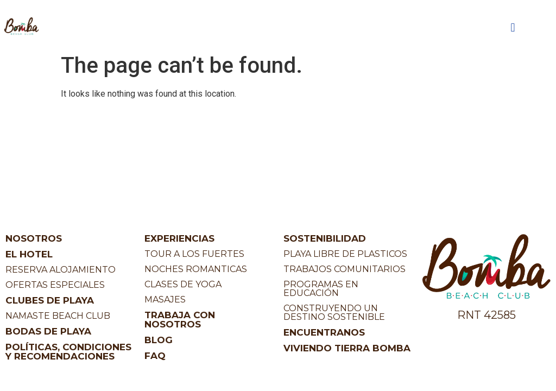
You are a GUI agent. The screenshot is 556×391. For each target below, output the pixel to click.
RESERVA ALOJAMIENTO (60, 269)
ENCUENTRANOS (324, 332)
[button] (513, 28)
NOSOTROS (33, 238)
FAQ (155, 355)
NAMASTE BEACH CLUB (57, 316)
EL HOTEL (29, 254)
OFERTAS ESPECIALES (55, 285)
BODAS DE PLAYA (48, 331)
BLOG (158, 340)
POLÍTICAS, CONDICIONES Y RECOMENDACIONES (68, 352)
